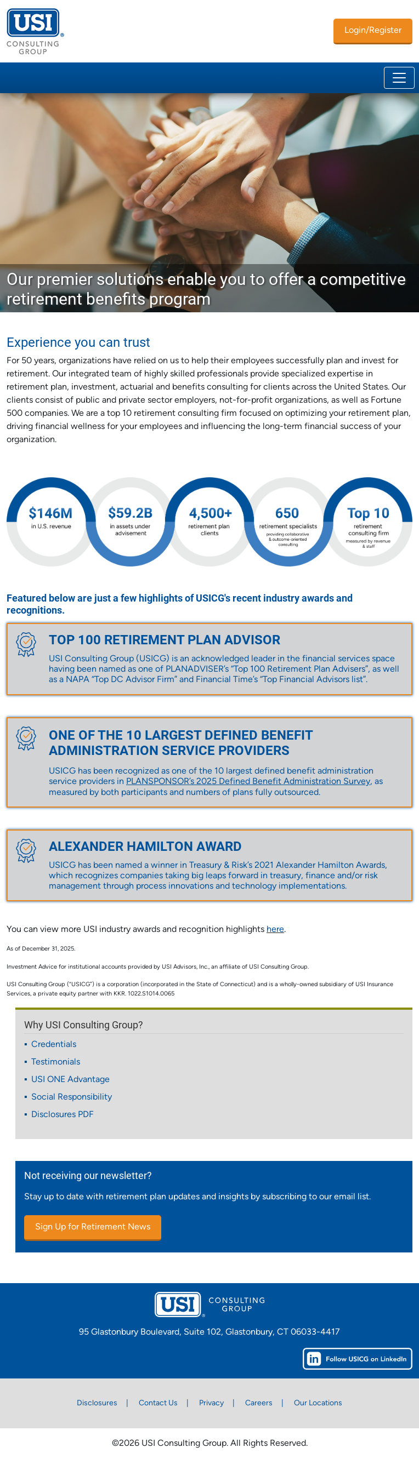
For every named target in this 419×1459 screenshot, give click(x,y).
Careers (259, 1403)
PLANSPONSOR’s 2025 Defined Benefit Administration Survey (248, 781)
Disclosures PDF (62, 1115)
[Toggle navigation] (399, 78)
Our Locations (318, 1403)
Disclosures (97, 1403)
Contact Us (158, 1403)
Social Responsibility (71, 1097)
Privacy (211, 1403)
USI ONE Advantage (70, 1079)
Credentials (53, 1044)
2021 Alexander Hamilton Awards (319, 865)
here (275, 929)
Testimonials (55, 1062)
